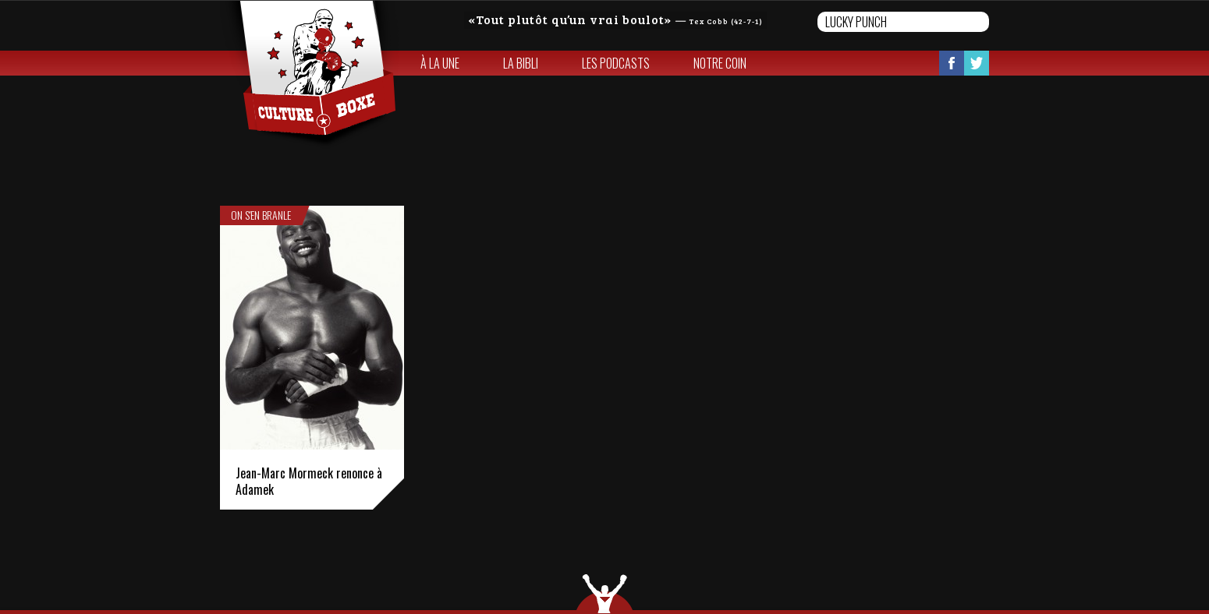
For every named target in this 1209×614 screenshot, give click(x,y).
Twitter (976, 63)
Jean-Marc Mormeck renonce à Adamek (309, 481)
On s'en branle (261, 215)
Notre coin (719, 63)
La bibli (520, 63)
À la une (439, 63)
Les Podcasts (616, 63)
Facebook (951, 63)
